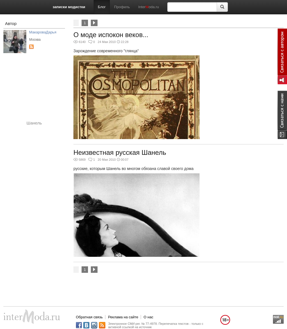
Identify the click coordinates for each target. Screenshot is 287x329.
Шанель (34, 123)
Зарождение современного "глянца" (106, 51)
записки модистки (69, 7)
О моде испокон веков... (110, 34)
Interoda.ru (148, 7)
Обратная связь (89, 317)
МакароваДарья (42, 32)
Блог (102, 7)
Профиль (122, 7)
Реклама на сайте (123, 317)
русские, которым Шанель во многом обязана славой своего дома (133, 168)
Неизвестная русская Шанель (119, 152)
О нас (148, 317)
